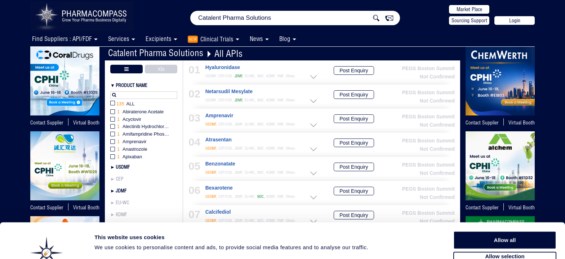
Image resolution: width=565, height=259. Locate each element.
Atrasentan (218, 139)
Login (514, 20)
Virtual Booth (86, 122)
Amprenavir (219, 115)
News (256, 38)
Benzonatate (220, 164)
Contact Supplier (46, 122)
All (122, 104)
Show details (378, 245)
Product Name (131, 85)
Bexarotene (219, 188)
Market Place (469, 9)
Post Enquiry (353, 70)
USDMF (123, 167)
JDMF (121, 191)
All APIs (228, 53)
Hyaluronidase (222, 67)
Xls (160, 69)
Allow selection (504, 232)
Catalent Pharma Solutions (155, 52)
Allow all (505, 216)
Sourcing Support (469, 20)
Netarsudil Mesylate (229, 91)
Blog (284, 38)
